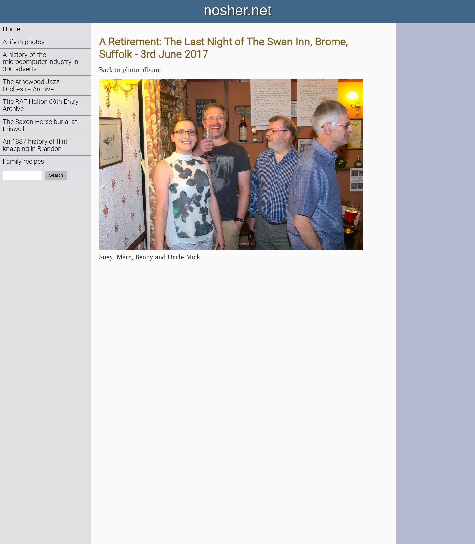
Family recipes (23, 161)
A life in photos (24, 42)
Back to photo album (129, 69)
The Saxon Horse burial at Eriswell (40, 125)
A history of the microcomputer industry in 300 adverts (40, 62)
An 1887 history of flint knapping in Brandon (35, 145)
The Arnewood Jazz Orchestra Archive (31, 85)
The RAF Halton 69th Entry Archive (41, 105)
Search (56, 175)
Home (11, 29)
